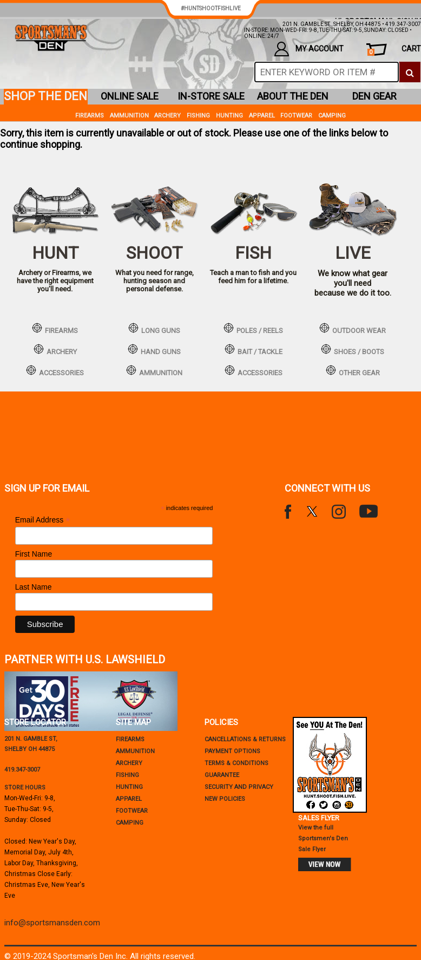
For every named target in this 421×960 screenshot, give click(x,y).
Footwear (296, 115)
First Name (33, 554)
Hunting (229, 115)
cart (394, 50)
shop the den (45, 96)
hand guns (154, 350)
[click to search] (409, 72)
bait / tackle (253, 350)
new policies (225, 798)
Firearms (89, 115)
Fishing (198, 115)
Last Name (33, 587)
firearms (55, 329)
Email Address (42, 520)
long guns (154, 329)
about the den (292, 96)
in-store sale (211, 96)
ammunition (154, 371)
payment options (232, 751)
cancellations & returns (245, 739)
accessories (55, 371)
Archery (167, 115)
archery (55, 350)
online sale (130, 96)
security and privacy (239, 787)
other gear (353, 371)
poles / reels (253, 329)
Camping (332, 115)
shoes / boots (352, 350)
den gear (374, 96)
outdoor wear (352, 329)
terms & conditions (236, 763)
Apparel (262, 115)
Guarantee (222, 775)
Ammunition (129, 115)
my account (309, 49)
